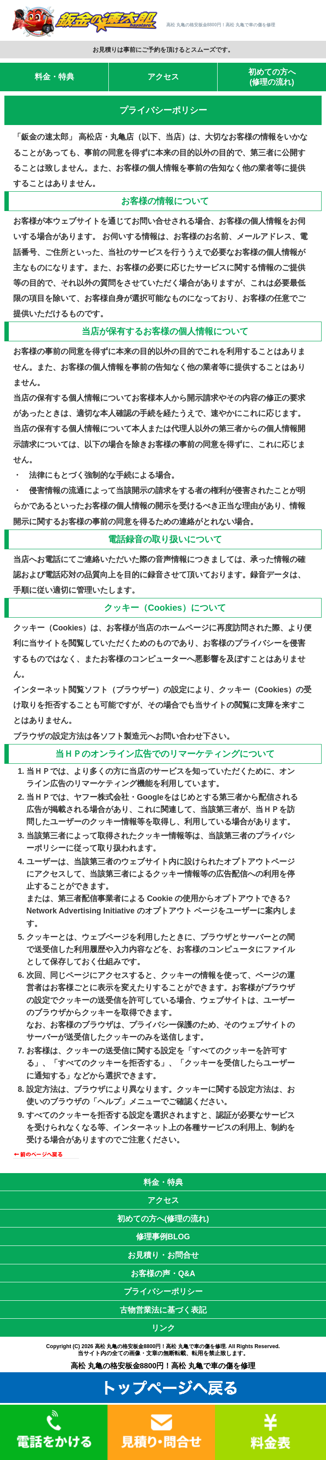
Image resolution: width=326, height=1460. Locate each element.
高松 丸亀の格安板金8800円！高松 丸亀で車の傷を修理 (160, 1346)
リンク (163, 1328)
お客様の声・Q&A (163, 1273)
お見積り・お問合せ (163, 1255)
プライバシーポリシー (163, 1291)
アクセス (163, 76)
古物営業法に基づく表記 (163, 1310)
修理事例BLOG (163, 1236)
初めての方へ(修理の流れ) (272, 77)
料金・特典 (54, 76)
